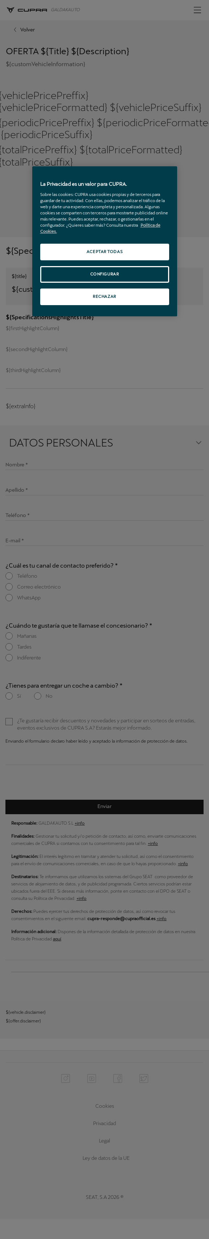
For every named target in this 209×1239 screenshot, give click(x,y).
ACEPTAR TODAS (104, 251)
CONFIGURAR (104, 274)
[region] (104, 241)
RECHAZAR (104, 296)
